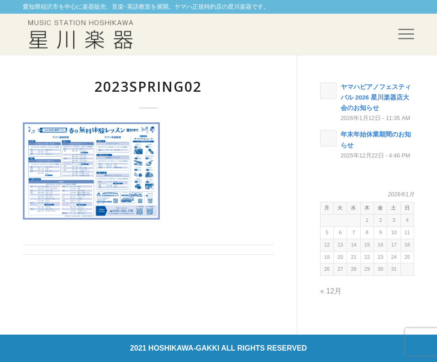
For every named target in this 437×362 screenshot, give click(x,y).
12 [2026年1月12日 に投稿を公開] (327, 244)
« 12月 (331, 291)
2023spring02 (148, 86)
